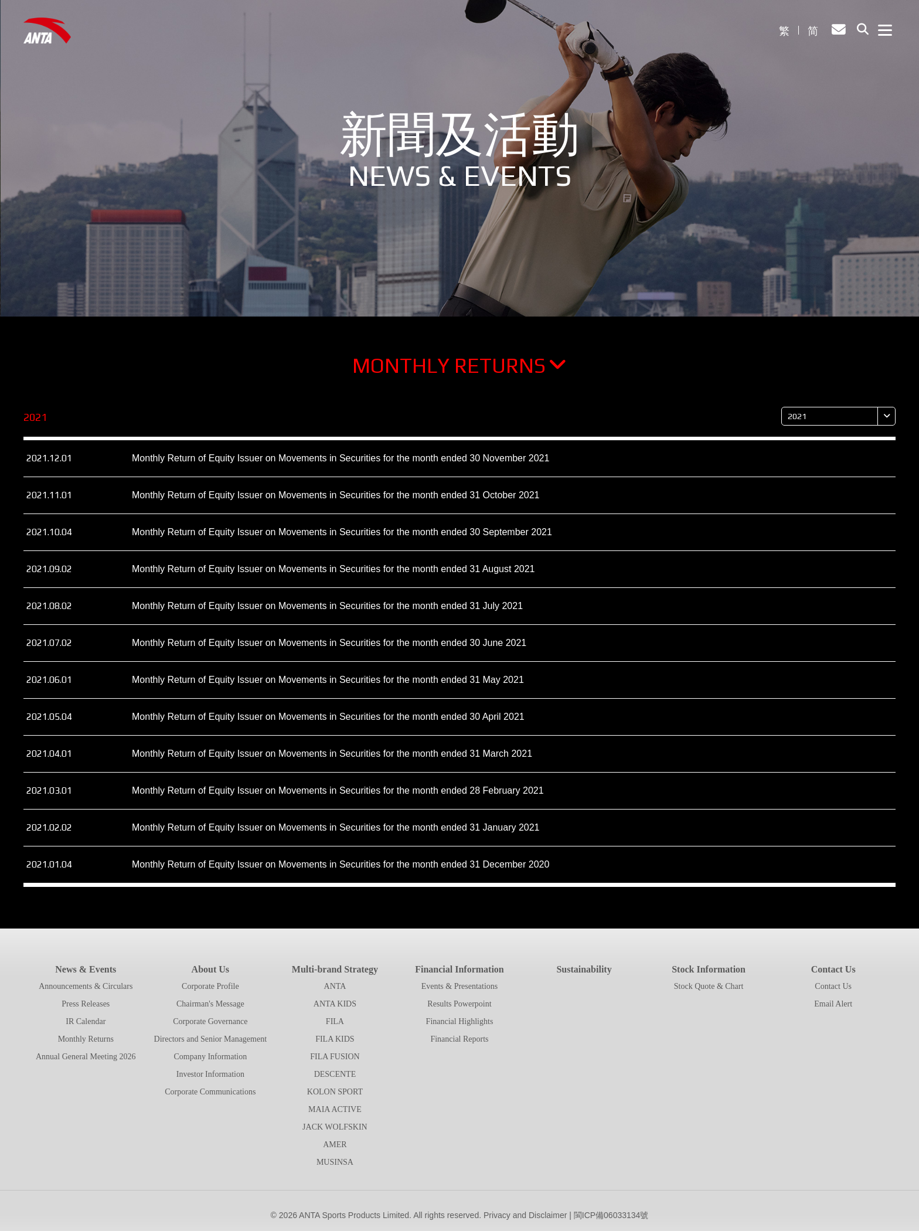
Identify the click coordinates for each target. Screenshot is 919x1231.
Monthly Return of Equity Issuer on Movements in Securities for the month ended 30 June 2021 (329, 649)
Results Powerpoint (459, 1003)
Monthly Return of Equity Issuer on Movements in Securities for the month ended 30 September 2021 (342, 538)
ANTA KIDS (335, 1003)
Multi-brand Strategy (335, 969)
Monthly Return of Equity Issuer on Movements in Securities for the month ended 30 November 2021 (340, 465)
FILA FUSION (334, 1056)
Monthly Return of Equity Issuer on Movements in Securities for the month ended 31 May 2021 (328, 686)
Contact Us (833, 969)
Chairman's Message (210, 1003)
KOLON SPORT (335, 1091)
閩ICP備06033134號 (611, 1215)
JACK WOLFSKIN (334, 1127)
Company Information (210, 1056)
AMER (334, 1144)
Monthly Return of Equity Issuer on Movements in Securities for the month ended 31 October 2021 (335, 501)
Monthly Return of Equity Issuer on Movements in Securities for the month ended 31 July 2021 (327, 612)
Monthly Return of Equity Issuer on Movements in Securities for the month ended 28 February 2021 (338, 797)
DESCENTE (335, 1074)
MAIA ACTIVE (335, 1109)
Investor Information (210, 1074)
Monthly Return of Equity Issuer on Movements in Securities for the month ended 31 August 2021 (333, 575)
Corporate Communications (210, 1091)
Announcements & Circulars (85, 986)
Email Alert (833, 1003)
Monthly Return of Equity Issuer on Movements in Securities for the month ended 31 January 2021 (336, 834)
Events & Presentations (459, 986)
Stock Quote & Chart (709, 986)
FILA (335, 1021)
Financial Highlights (459, 1021)
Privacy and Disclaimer (525, 1215)
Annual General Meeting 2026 (86, 1056)
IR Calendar (85, 1021)
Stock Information (709, 969)
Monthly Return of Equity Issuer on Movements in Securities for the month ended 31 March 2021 (332, 760)
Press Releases (86, 1003)
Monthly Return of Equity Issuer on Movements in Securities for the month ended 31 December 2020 (340, 871)
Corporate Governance (210, 1021)
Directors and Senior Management (210, 1039)
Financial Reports (459, 1039)
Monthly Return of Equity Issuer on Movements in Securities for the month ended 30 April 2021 (328, 723)
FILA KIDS (335, 1039)
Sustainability (583, 969)
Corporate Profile (210, 986)
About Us (210, 969)
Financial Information (459, 969)
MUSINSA (334, 1162)
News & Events (85, 969)
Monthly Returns (459, 371)
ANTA (335, 986)
